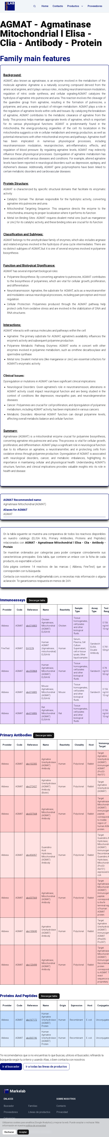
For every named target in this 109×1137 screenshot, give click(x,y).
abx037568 (31, 814)
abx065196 (31, 1038)
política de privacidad (36, 1125)
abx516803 (31, 625)
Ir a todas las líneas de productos (46, 1066)
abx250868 (31, 671)
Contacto (58, 6)
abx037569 (31, 898)
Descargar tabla (37, 600)
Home (45, 6)
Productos (75, 6)
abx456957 (31, 855)
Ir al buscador (10, 1066)
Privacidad (62, 1112)
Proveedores (95, 6)
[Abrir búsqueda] (34, 6)
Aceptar (23, 1132)
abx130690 (31, 931)
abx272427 (31, 786)
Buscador (9, 1105)
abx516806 (31, 713)
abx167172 (31, 1020)
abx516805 (31, 692)
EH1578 (30, 648)
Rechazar (9, 1132)
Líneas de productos (39, 1112)
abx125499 (31, 965)
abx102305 (31, 764)
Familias (32, 1105)
